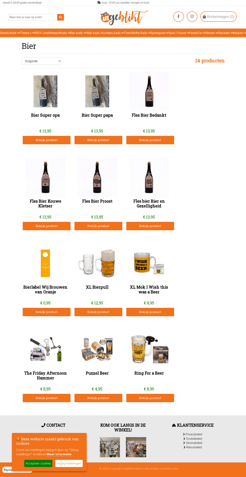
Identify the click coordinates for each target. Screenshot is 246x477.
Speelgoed (160, 33)
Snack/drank (10, 33)
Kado (65, 33)
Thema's (27, 33)
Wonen (212, 33)
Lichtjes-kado (113, 33)
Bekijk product (47, 140)
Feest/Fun (197, 33)
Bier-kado (78, 33)
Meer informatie (59, 454)
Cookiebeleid (192, 438)
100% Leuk (42, 33)
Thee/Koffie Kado (137, 33)
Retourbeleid (193, 447)
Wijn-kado (94, 33)
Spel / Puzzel (179, 33)
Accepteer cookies (38, 463)
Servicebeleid (192, 443)
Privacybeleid (192, 434)
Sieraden (225, 33)
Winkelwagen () (218, 16)
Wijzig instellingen (69, 463)
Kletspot (54, 33)
